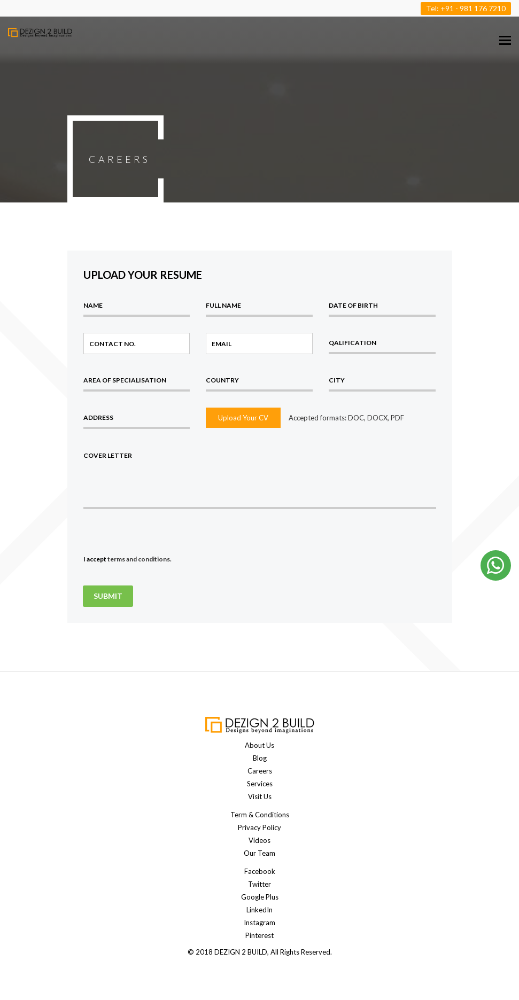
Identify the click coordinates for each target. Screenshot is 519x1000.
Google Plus (259, 897)
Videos (259, 840)
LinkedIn (259, 909)
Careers (259, 771)
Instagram (259, 922)
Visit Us (260, 796)
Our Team (259, 853)
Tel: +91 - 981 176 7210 (466, 8)
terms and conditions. (139, 559)
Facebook (259, 871)
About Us (259, 745)
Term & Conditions (259, 814)
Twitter (259, 884)
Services (260, 783)
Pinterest (259, 935)
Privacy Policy (259, 827)
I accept (127, 559)
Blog (260, 758)
